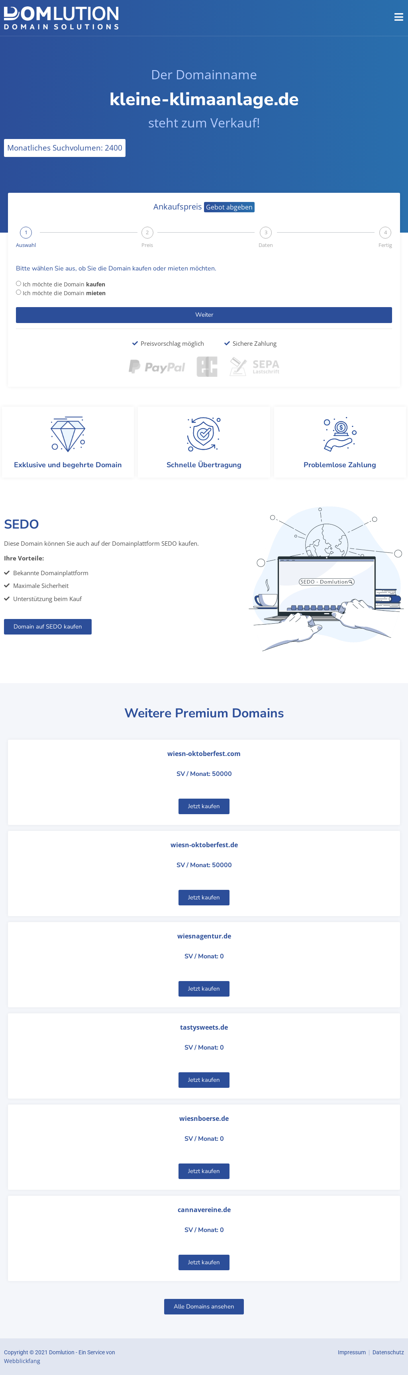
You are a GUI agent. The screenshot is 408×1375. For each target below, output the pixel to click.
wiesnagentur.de (204, 936)
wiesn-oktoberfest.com (204, 753)
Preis (147, 245)
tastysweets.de (204, 1027)
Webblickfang (22, 1361)
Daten (266, 245)
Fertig (385, 245)
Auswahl (26, 245)
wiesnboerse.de (204, 1118)
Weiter (204, 315)
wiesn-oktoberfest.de (204, 844)
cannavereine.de (204, 1209)
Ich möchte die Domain (64, 284)
